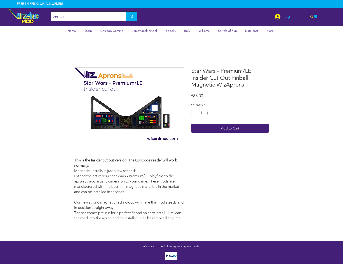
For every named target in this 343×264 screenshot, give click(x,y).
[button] (313, 16)
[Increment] (208, 113)
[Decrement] (194, 113)
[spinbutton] (201, 113)
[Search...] (85, 16)
